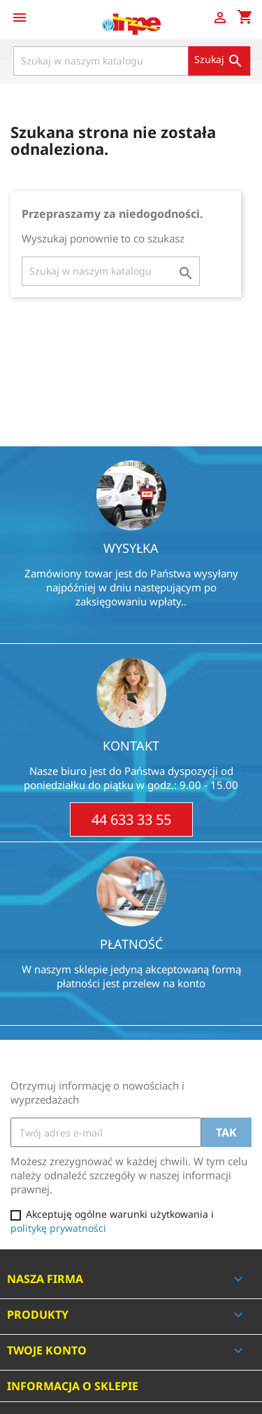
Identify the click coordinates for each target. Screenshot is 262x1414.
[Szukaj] (131, 61)
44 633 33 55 (131, 819)
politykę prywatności (58, 1228)
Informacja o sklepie (72, 1386)
